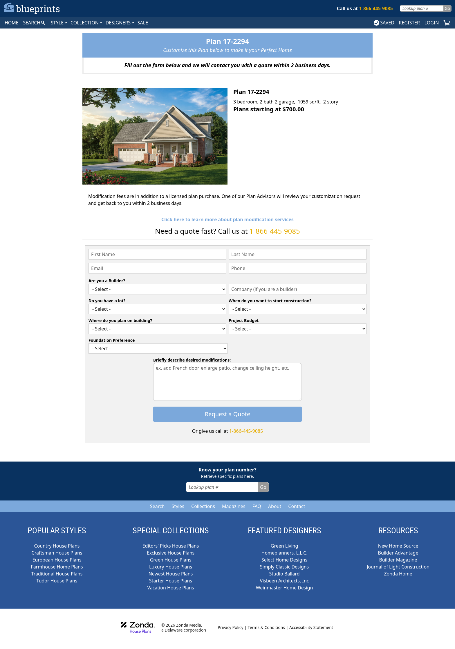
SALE (143, 22)
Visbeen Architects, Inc (284, 581)
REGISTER (409, 22)
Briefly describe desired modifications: (192, 360)
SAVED (384, 22)
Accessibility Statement (311, 627)
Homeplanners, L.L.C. (284, 553)
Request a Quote (227, 414)
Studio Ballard (284, 574)
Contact (296, 506)
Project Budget (244, 320)
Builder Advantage (398, 553)
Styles (177, 506)
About (274, 506)
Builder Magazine (398, 560)
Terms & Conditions (266, 627)
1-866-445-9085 (275, 231)
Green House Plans (171, 560)
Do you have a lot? (107, 300)
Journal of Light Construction (398, 567)
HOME (12, 22)
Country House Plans (57, 546)
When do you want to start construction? (270, 300)
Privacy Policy (230, 627)
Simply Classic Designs (284, 567)
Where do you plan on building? (120, 320)
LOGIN (432, 22)
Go (447, 8)
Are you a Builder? (107, 280)
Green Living (284, 546)
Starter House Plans (170, 581)
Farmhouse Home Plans (57, 567)
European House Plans (56, 560)
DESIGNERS (120, 22)
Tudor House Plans (57, 581)
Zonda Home (398, 574)
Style (59, 22)
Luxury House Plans (170, 567)
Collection (87, 22)
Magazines (233, 506)
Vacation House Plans (170, 587)
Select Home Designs (284, 560)
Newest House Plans (171, 574)
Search (157, 506)
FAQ (256, 506)
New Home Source (398, 546)
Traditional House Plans (57, 574)
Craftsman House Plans (57, 553)
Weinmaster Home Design (284, 587)
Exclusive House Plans (170, 553)
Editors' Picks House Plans (170, 546)
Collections (203, 506)
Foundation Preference (112, 340)
